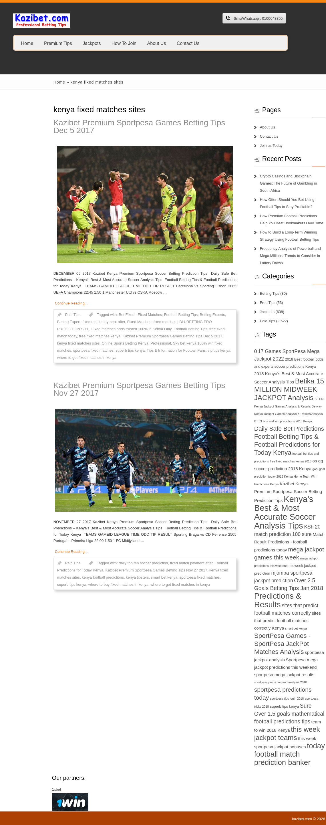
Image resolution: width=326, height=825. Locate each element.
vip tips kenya (193, 350)
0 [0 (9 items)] (229, 351)
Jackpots (92, 43)
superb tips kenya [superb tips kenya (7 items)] (258, 706)
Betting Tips (243, 293)
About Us (156, 43)
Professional (134, 343)
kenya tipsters (111, 577)
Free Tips (241, 302)
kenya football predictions (77, 577)
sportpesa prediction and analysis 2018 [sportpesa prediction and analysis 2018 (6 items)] (254, 682)
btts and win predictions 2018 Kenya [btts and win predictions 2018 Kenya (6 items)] (261, 421)
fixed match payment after (77, 322)
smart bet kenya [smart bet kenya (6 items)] (270, 628)
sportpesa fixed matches (67, 350)
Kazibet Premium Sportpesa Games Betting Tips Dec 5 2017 (113, 126)
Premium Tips (58, 43)
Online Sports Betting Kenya (98, 343)
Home (27, 43)
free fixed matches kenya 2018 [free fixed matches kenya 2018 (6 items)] (264, 461)
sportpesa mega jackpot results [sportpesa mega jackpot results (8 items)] (258, 674)
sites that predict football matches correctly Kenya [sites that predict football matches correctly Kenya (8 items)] (261, 620)
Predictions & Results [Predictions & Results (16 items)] (251, 600)
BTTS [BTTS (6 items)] (232, 421)
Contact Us (188, 43)
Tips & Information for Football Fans (149, 350)
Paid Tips (46, 314)
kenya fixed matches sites (52, 343)
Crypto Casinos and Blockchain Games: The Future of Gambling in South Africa (262, 183)
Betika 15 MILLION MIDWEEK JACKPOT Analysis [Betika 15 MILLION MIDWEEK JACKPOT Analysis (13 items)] (263, 389)
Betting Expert (42, 322)
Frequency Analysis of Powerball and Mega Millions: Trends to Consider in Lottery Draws (264, 255)
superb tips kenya (104, 350)
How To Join (124, 43)
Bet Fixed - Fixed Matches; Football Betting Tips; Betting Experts (146, 314)
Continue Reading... (45, 303)
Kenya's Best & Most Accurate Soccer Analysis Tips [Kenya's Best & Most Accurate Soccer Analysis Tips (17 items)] (258, 512)
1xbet (30, 789)
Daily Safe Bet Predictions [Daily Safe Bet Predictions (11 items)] (263, 428)
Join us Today (245, 145)
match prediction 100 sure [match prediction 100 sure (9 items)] (256, 534)
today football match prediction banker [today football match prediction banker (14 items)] (263, 754)
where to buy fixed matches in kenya (92, 584)
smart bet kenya (138, 577)
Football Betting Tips (164, 329)
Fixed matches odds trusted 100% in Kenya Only (105, 329)
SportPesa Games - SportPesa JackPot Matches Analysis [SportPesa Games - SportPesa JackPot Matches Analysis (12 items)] (256, 643)
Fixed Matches (113, 322)
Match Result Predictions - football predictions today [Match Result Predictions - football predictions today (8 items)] (263, 542)
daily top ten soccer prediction (117, 563)
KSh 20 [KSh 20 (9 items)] (286, 527)
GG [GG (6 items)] (288, 461)
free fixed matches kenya (73, 336)
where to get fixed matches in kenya (60, 357)
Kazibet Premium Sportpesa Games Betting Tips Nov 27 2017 (113, 389)
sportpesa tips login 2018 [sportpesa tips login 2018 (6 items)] (260, 698)
